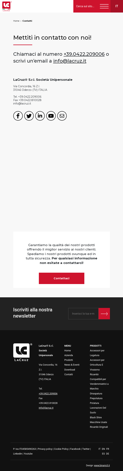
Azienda (68, 355)
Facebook (75, 448)
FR (107, 448)
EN (103, 448)
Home (16, 21)
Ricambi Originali (99, 426)
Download (69, 369)
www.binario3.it (102, 465)
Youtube (28, 453)
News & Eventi (72, 364)
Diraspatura (96, 393)
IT (100, 448)
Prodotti (68, 360)
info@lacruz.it (69, 61)
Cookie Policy (61, 448)
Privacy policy (45, 448)
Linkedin (17, 453)
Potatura (94, 403)
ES (103, 453)
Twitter (86, 448)
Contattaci (61, 278)
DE (107, 453)
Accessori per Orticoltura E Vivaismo (97, 365)
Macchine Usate (98, 422)
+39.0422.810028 (30, 100)
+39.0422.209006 (84, 54)
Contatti (27, 21)
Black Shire (96, 417)
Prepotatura (96, 398)
